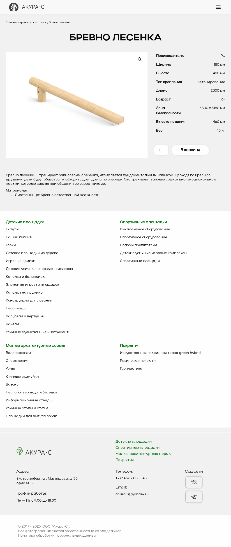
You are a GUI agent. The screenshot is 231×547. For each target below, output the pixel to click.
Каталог (40, 22)
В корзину (190, 150)
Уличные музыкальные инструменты (38, 332)
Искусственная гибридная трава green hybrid (160, 353)
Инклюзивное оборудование (145, 229)
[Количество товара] (161, 150)
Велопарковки (18, 353)
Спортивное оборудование (143, 237)
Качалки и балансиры (26, 277)
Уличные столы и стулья (27, 408)
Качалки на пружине (24, 293)
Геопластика (131, 369)
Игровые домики (20, 261)
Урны (10, 369)
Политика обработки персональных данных (57, 536)
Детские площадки (134, 442)
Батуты (12, 229)
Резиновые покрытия (138, 361)
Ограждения (17, 361)
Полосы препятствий (138, 245)
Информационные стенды (29, 400)
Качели (12, 324)
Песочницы (16, 308)
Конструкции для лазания (29, 300)
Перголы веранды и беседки (31, 392)
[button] (218, 7)
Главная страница (19, 22)
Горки (11, 245)
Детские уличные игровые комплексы (39, 269)
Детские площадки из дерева (32, 253)
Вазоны (12, 384)
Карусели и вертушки (25, 316)
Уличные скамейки (22, 377)
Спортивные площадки (141, 261)
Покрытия (125, 460)
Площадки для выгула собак (31, 416)
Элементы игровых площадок (32, 285)
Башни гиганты (20, 237)
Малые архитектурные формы (143, 454)
